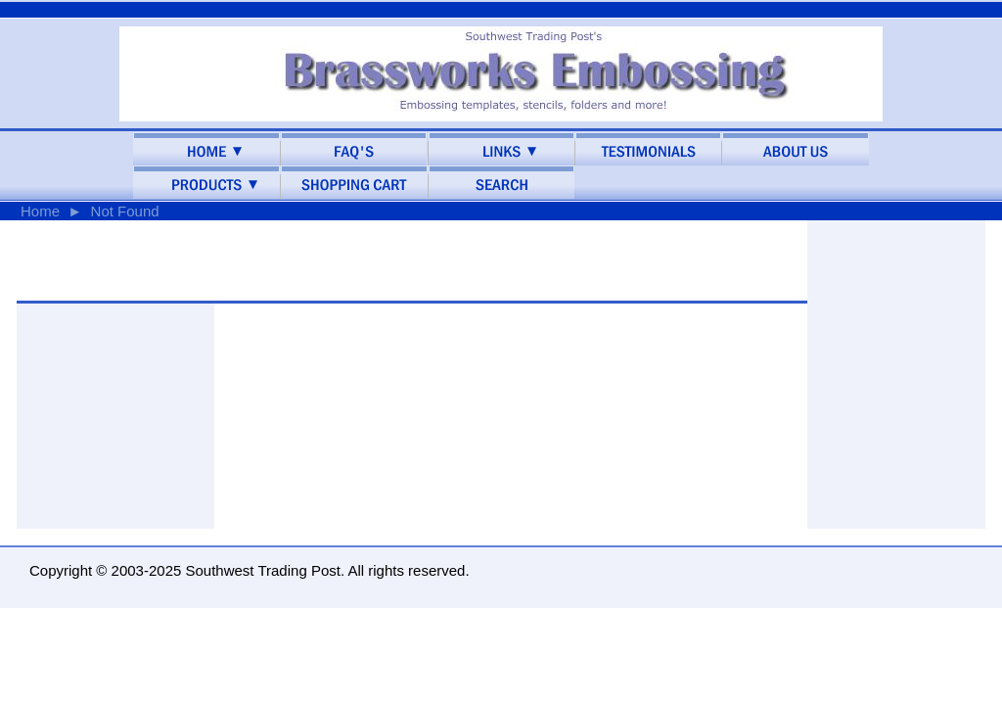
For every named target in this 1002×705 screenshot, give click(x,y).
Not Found (125, 211)
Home (40, 211)
